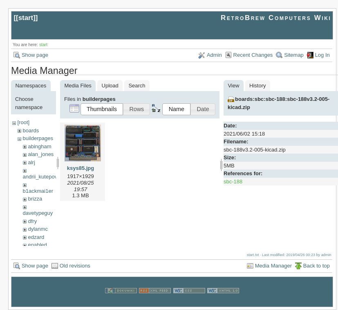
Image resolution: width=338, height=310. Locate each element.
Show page (35, 55)
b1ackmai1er (38, 191)
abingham (39, 146)
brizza (35, 199)
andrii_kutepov (40, 177)
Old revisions (75, 266)
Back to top (316, 266)
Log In (322, 55)
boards (30, 130)
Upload (110, 86)
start (26, 18)
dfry (32, 221)
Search (136, 86)
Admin (214, 55)
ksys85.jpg (80, 168)
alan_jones (41, 154)
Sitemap (294, 55)
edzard (36, 237)
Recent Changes (253, 55)
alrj (31, 162)
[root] (23, 122)
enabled (37, 245)
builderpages (37, 138)
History (257, 86)
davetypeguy (38, 213)
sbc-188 (233, 181)
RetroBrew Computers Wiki (276, 18)
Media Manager (273, 266)
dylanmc (37, 229)
